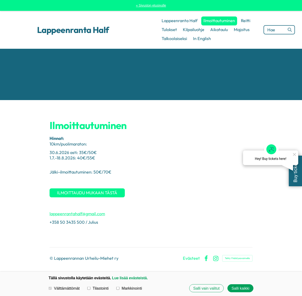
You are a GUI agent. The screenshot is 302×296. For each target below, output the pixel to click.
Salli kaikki (240, 288)
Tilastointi (98, 288)
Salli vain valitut (206, 288)
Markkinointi (129, 288)
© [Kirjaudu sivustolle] (52, 258)
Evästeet (191, 258)
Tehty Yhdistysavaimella (237, 258)
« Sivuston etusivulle (151, 5)
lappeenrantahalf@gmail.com (77, 213)
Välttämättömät (64, 288)
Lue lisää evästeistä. (130, 278)
